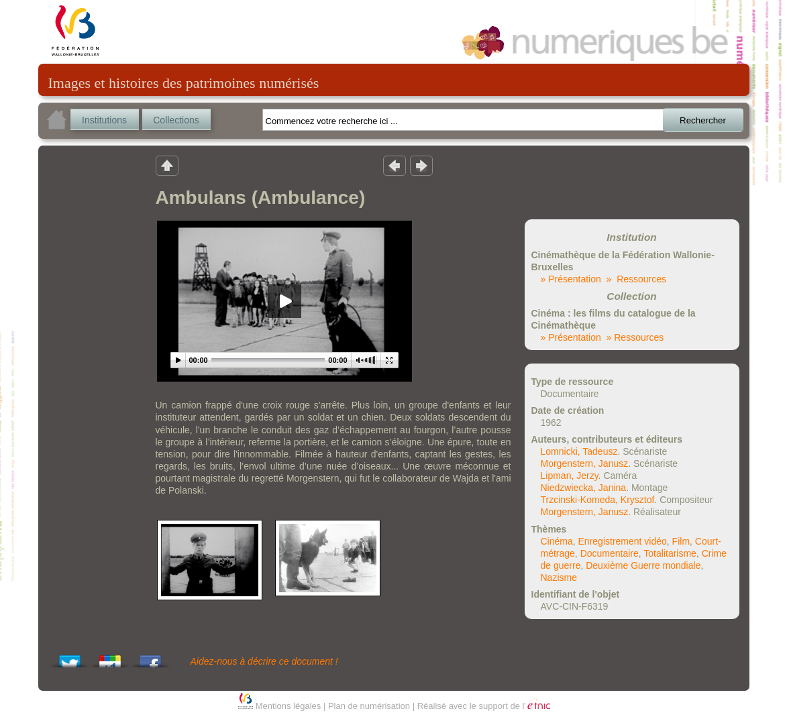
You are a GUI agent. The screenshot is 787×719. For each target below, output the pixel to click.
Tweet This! (70, 657)
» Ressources (636, 279)
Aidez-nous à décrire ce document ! (264, 661)
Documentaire (609, 553)
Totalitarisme (669, 553)
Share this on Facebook (150, 657)
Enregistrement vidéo (622, 541)
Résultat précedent (394, 165)
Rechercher (703, 120)
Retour (167, 165)
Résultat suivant (421, 165)
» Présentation (571, 279)
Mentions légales (288, 706)
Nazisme (559, 577)
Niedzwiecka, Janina (584, 487)
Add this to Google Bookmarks (110, 657)
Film (681, 541)
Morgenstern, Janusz (585, 463)
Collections (176, 120)
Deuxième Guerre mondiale (643, 565)
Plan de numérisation (369, 706)
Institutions (104, 120)
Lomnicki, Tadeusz (579, 451)
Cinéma (557, 541)
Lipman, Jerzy (569, 475)
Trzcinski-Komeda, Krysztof (598, 499)
